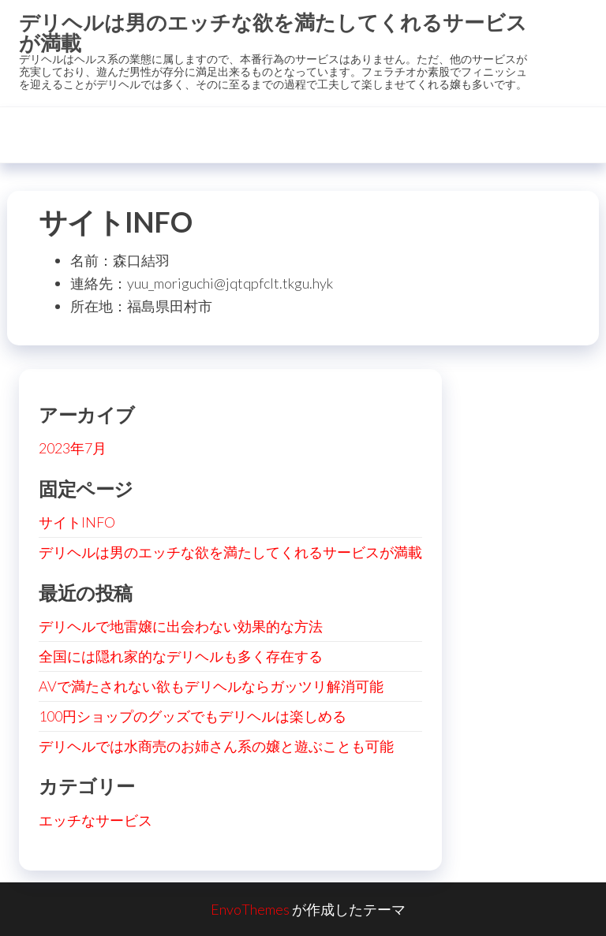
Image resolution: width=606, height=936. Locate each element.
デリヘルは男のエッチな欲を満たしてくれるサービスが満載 (273, 32)
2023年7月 (73, 448)
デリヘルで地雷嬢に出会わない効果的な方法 (181, 626)
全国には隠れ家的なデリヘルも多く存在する (181, 656)
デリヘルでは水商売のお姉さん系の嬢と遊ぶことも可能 (216, 746)
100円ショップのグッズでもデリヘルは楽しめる (192, 716)
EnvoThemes (250, 909)
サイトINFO (77, 522)
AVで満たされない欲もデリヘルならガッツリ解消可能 (211, 686)
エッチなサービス (95, 820)
